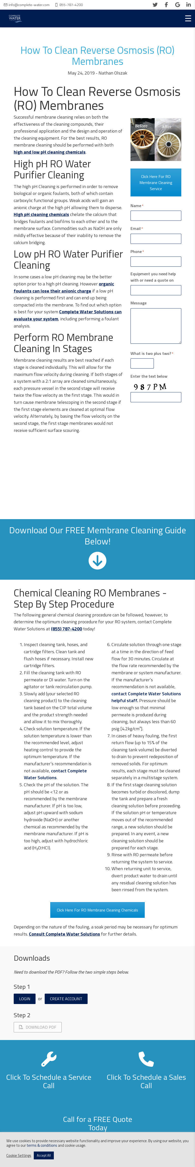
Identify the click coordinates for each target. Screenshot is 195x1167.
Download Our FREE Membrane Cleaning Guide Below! (97, 535)
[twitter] (155, 5)
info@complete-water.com (29, 4)
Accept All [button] (44, 1155)
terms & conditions (42, 1145)
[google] (177, 5)
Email (137, 228)
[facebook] (166, 5)
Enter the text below (149, 376)
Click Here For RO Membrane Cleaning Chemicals (97, 910)
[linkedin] (188, 5)
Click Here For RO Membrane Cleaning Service (155, 182)
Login (24, 999)
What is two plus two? (152, 353)
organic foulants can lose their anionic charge (64, 287)
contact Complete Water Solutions (55, 774)
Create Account (66, 999)
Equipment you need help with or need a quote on (153, 277)
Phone (137, 251)
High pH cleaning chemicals (41, 214)
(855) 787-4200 (66, 628)
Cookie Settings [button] (18, 1155)
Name (137, 206)
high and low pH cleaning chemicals (50, 152)
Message (139, 303)
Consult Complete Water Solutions (64, 934)
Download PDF (37, 1027)
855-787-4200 (71, 4)
